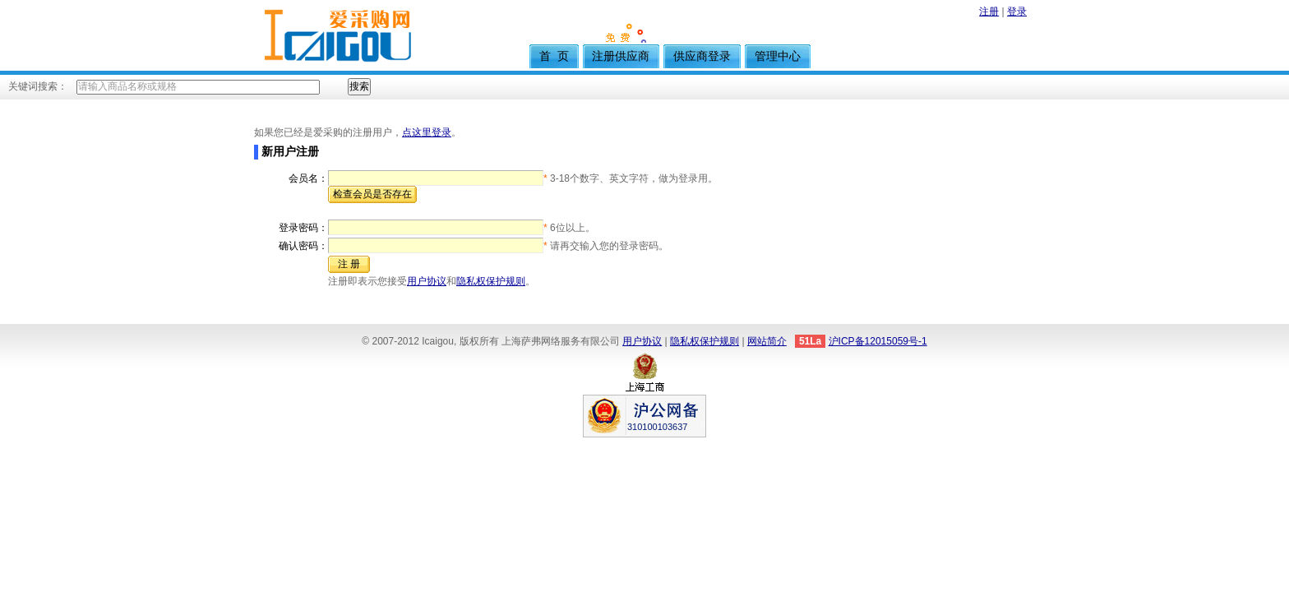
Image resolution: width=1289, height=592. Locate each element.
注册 (989, 11)
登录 (1017, 11)
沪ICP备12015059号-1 (878, 341)
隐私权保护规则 (490, 281)
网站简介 (767, 341)
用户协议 (426, 281)
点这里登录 (426, 132)
